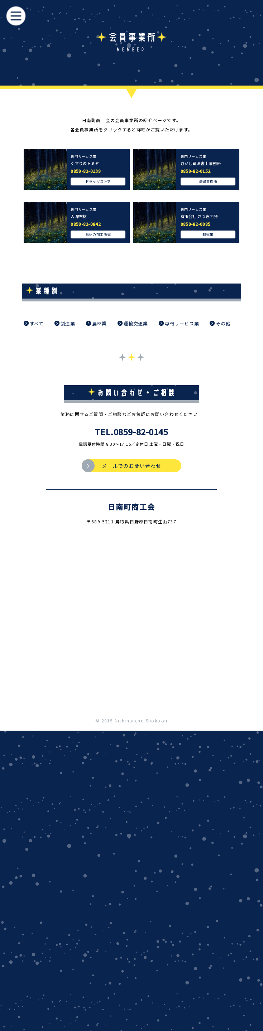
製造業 (64, 323)
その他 (220, 323)
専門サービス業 (179, 323)
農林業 (96, 323)
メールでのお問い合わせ (131, 465)
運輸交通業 (133, 323)
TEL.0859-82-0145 (131, 432)
